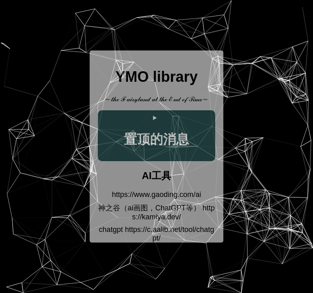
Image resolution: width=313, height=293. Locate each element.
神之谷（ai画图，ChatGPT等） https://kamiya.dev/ (156, 212)
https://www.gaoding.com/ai (156, 194)
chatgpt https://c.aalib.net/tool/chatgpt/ (156, 233)
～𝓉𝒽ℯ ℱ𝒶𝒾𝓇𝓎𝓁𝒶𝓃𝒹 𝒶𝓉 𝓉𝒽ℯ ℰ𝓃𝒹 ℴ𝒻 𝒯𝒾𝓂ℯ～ (156, 99)
